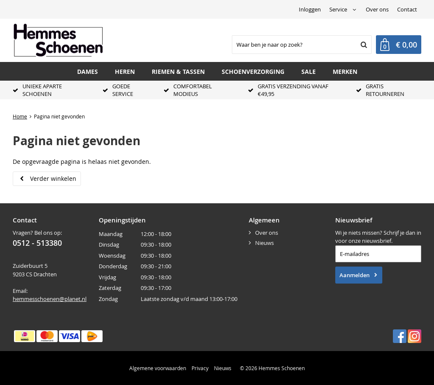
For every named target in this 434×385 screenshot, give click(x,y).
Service (338, 9)
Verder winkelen (53, 178)
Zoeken (362, 44)
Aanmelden (354, 275)
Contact (407, 9)
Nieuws (264, 243)
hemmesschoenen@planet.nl (49, 299)
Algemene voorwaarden (157, 368)
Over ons (377, 9)
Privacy (200, 368)
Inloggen (310, 9)
